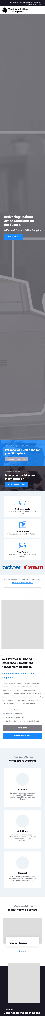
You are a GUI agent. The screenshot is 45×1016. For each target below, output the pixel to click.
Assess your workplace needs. (22, 582)
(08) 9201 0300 (13, 2)
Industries (12, 940)
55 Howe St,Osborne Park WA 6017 (30, 2)
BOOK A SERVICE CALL (33, 4)
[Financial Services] (22, 930)
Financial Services (18, 943)
